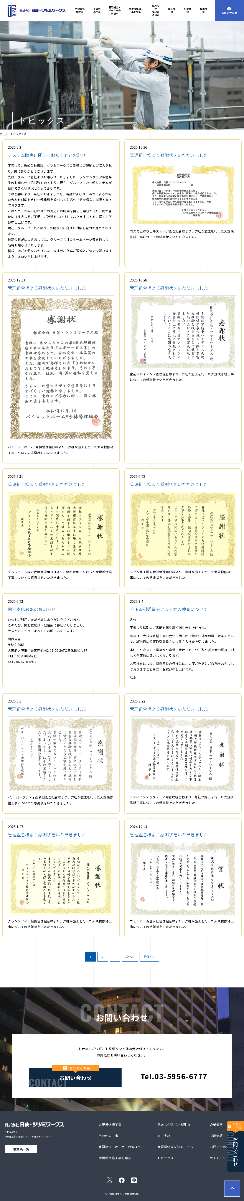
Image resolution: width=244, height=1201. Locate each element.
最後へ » (149, 957)
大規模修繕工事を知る (136, 10)
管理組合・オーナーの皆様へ (115, 10)
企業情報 (187, 10)
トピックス (165, 1158)
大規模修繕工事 (80, 10)
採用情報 (203, 10)
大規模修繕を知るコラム (175, 1146)
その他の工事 (97, 10)
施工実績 (171, 10)
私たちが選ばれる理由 (155, 10)
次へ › (129, 957)
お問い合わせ (235, 1144)
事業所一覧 (21, 1149)
